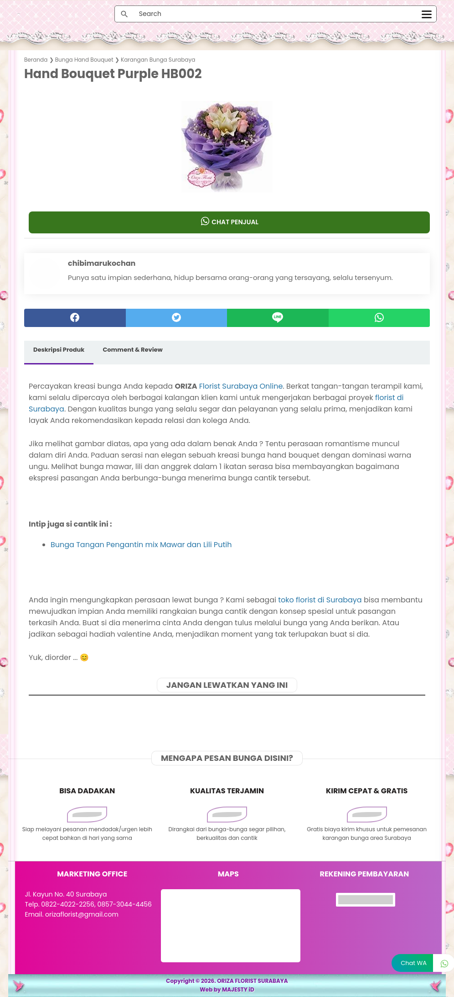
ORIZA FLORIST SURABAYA (252, 981)
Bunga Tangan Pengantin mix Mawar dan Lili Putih (141, 544)
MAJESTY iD (238, 989)
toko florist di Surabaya (320, 600)
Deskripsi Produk (58, 349)
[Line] (278, 318)
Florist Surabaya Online (241, 386)
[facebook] (75, 318)
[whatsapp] (379, 318)
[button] (227, 174)
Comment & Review (132, 349)
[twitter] (176, 318)
